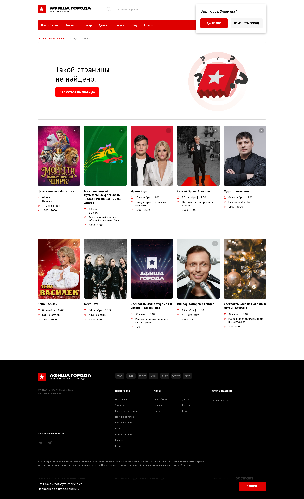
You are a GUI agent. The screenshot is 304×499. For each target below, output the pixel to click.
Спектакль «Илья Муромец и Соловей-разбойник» (151, 306)
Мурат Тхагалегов (237, 191)
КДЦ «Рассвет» (49, 314)
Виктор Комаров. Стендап (195, 304)
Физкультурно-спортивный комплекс (148, 203)
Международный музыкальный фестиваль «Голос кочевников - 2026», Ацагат (103, 197)
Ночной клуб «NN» (237, 202)
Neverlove (91, 304)
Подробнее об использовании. (58, 489)
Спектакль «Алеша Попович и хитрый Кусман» (245, 306)
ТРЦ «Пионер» (49, 205)
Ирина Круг (139, 191)
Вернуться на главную (77, 92)
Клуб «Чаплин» (95, 314)
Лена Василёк (47, 304)
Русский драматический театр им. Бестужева (150, 320)
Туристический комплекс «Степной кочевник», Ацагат (103, 219)
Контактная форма (222, 399)
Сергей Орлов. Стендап (193, 191)
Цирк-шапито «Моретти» (56, 191)
